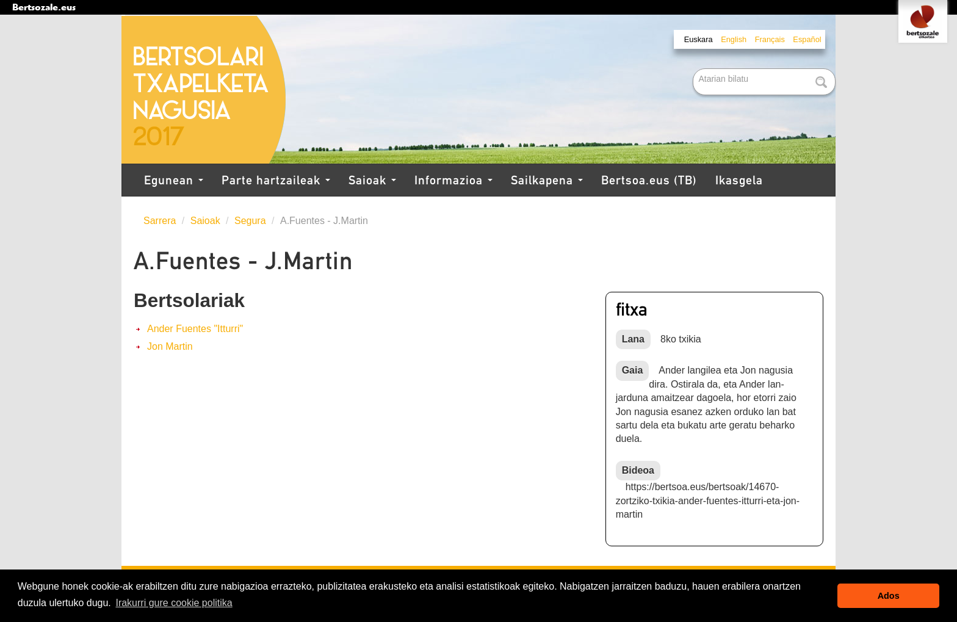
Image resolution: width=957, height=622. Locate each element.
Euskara (698, 39)
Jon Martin (170, 346)
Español (807, 39)
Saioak (372, 180)
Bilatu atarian (694, 69)
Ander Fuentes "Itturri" (195, 329)
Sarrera (159, 220)
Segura (250, 220)
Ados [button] (889, 596)
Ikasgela (739, 180)
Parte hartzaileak (276, 180)
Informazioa (453, 180)
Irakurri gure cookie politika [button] (173, 603)
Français (770, 39)
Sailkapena (547, 180)
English (733, 39)
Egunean (173, 180)
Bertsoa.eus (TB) (649, 180)
